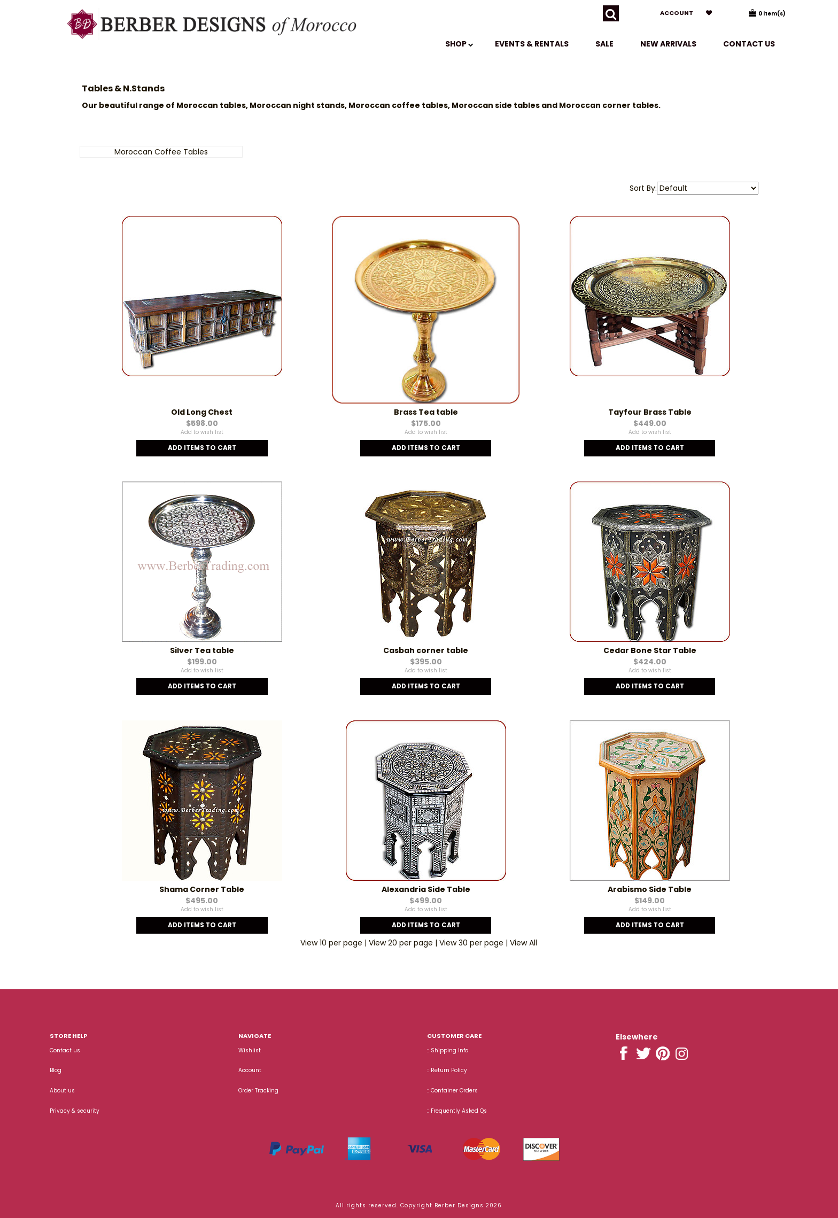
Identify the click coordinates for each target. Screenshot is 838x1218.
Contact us (749, 43)
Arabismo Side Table (650, 889)
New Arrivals (668, 43)
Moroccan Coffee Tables (161, 151)
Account (676, 13)
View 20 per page (401, 942)
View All (523, 942)
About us (62, 1091)
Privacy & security (74, 1111)
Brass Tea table (426, 412)
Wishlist (249, 1050)
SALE (604, 43)
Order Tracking (258, 1091)
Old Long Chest (201, 412)
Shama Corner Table (201, 889)
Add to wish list (202, 432)
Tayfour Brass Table (650, 412)
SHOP (459, 43)
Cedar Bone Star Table (649, 650)
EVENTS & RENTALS (532, 43)
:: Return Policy (447, 1070)
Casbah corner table (425, 650)
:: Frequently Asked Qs (457, 1111)
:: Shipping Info (447, 1050)
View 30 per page (471, 942)
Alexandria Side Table (426, 889)
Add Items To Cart (202, 448)
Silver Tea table (202, 650)
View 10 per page (331, 942)
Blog (55, 1070)
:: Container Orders (452, 1091)
